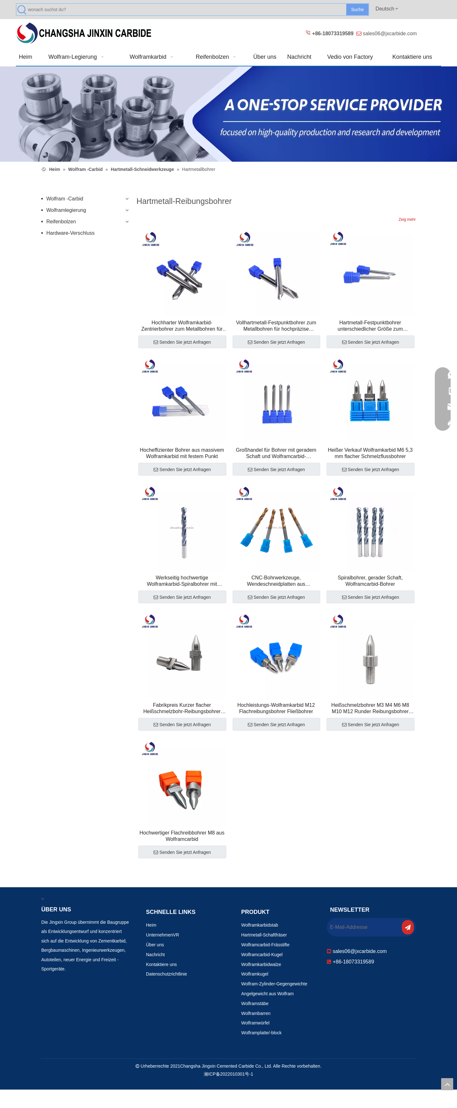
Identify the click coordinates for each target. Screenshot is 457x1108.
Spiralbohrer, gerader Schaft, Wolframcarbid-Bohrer (370, 581)
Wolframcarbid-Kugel (261, 954)
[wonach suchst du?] (187, 9)
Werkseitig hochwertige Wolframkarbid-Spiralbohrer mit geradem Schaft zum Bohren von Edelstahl (182, 581)
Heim (151, 925)
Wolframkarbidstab (259, 925)
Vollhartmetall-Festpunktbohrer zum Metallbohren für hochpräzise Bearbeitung (276, 326)
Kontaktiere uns (161, 964)
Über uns (155, 944)
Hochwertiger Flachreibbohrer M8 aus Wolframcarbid (181, 836)
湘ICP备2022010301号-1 (228, 1074)
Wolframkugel (254, 973)
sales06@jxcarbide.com (390, 33)
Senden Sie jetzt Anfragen (182, 342)
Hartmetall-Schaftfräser (264, 934)
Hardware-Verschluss (70, 233)
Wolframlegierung (66, 210)
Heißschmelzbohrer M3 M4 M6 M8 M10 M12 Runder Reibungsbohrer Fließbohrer (370, 708)
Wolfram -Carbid (64, 198)
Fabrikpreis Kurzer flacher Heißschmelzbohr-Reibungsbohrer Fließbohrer (182, 708)
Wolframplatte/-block (261, 1032)
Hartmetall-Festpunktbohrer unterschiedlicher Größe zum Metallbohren (370, 326)
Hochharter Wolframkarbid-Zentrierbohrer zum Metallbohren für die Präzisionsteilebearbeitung (181, 326)
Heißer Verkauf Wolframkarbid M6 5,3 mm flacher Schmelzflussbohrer (370, 453)
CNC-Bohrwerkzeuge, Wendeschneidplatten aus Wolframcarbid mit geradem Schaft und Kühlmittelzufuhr (276, 581)
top (447, 1084)
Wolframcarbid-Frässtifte (265, 944)
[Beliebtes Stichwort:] (357, 9)
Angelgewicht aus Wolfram (267, 993)
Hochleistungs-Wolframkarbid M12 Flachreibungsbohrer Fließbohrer (276, 708)
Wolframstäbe (254, 1003)
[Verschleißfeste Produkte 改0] (228, 114)
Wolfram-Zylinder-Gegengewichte (274, 983)
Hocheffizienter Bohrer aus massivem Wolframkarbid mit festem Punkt (182, 453)
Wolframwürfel (255, 1022)
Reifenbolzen (61, 221)
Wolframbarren (255, 1013)
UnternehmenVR (162, 934)
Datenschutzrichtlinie (166, 973)
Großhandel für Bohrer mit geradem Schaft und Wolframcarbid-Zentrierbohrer (276, 453)
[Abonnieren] (408, 927)
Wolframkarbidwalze (261, 964)
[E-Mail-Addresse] (364, 927)
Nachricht (155, 954)
